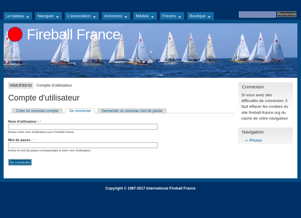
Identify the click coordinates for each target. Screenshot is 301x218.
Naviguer (47, 17)
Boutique (198, 17)
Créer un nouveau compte (37, 111)
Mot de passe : (21, 140)
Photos (256, 140)
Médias (143, 17)
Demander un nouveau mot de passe (132, 111)
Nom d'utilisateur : (24, 121)
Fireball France (73, 34)
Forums (170, 17)
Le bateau (16, 17)
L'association (80, 17)
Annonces (114, 17)
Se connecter (80, 111)
